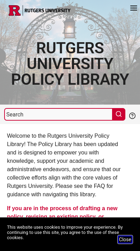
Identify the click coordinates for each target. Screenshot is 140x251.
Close (125, 239)
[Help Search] (132, 115)
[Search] (58, 114)
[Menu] (133, 9)
